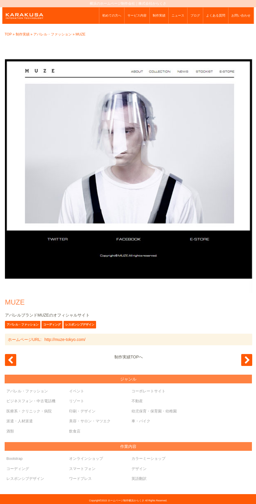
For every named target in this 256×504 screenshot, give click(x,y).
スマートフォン (82, 469)
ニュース (178, 15)
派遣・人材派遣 (19, 421)
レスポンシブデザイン (79, 324)
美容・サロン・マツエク (90, 421)
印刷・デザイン (82, 411)
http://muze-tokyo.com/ (65, 339)
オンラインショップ (86, 458)
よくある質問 (215, 15)
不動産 (137, 401)
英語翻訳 (139, 478)
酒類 (10, 431)
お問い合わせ (240, 15)
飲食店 (74, 431)
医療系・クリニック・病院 (29, 411)
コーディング (52, 324)
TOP (8, 34)
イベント (76, 391)
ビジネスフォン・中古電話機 (30, 401)
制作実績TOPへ (128, 357)
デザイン (139, 469)
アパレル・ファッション (52, 34)
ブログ (195, 15)
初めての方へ (111, 15)
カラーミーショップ (148, 458)
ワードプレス (80, 478)
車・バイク (140, 421)
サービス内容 (137, 15)
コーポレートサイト (148, 391)
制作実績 (159, 15)
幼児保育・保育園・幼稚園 (154, 411)
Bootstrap (14, 458)
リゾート (76, 401)
